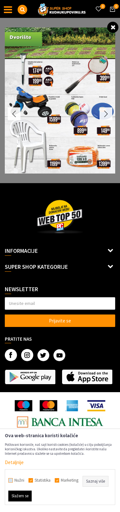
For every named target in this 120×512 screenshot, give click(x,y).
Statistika (43, 480)
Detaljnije (14, 462)
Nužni (19, 480)
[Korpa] (111, 15)
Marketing (69, 480)
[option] (60, 100)
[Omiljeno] (98, 5)
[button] (22, 9)
